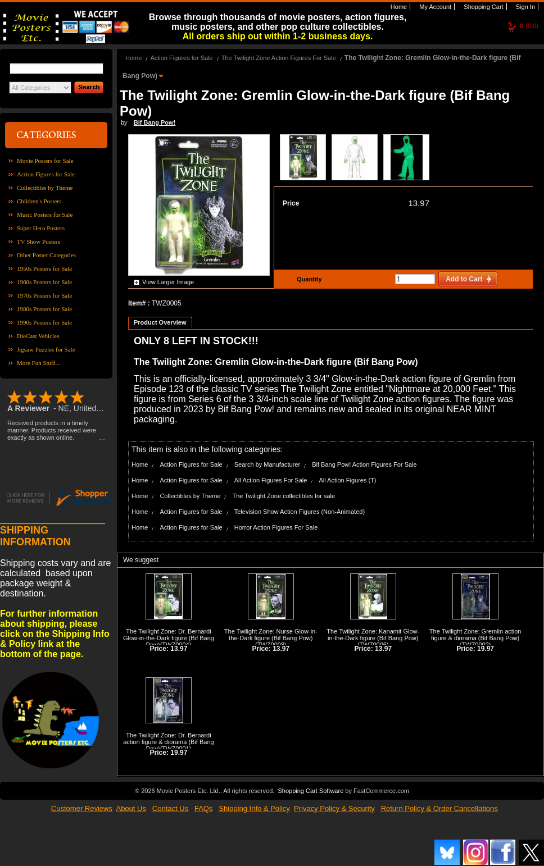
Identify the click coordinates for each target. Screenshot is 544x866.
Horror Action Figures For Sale (276, 527)
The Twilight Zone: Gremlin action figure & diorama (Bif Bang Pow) (475, 634)
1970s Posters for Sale (44, 295)
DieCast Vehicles (38, 335)
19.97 (485, 649)
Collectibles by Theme (44, 187)
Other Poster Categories (46, 255)
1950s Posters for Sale (44, 268)
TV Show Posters (38, 241)
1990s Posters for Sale (44, 322)
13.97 (418, 203)
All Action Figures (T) (347, 480)
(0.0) (528, 25)
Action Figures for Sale (46, 174)
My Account (434, 6)
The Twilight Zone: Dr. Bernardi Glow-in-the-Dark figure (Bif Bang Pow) (168, 638)
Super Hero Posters (41, 228)
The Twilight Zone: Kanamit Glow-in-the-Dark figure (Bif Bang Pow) (373, 634)
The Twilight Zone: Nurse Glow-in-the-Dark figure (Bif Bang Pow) (271, 634)
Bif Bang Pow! (155, 122)
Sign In (524, 6)
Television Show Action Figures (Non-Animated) (299, 511)
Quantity (308, 279)
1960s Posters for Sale (44, 282)
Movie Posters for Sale (45, 160)
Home (398, 6)
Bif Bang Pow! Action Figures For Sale (364, 464)
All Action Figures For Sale (270, 480)
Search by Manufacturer (267, 464)
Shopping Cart (482, 6)
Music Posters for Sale (44, 214)
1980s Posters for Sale (44, 309)
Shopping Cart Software (310, 790)
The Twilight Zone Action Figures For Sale (278, 57)
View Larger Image (168, 282)
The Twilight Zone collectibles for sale (283, 496)
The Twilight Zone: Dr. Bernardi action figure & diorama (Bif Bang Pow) (168, 742)
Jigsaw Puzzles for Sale (46, 349)
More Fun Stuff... (38, 362)
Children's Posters (39, 201)
